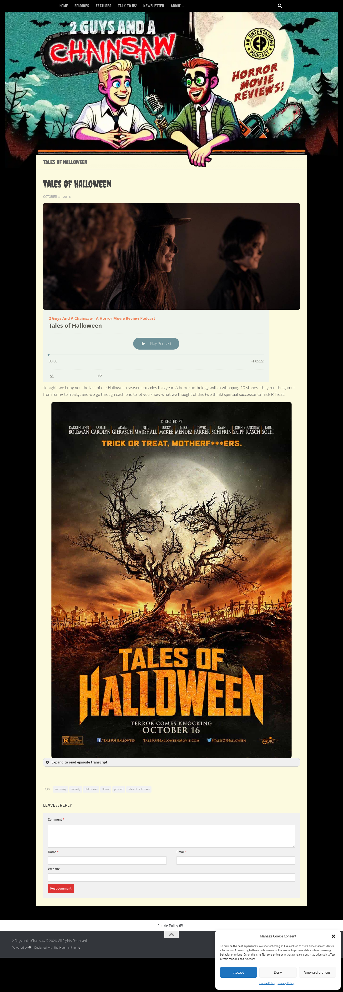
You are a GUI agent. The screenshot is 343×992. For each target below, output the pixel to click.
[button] (333, 936)
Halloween (91, 789)
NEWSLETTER (153, 6)
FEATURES (103, 6)
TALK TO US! (127, 6)
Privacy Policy (286, 983)
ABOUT (176, 6)
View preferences (317, 972)
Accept (238, 972)
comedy (75, 789)
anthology (60, 789)
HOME (64, 6)
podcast (118, 789)
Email (182, 852)
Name (53, 852)
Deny (278, 972)
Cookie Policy (267, 983)
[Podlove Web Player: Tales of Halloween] (171, 346)
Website (54, 869)
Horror (106, 789)
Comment (56, 820)
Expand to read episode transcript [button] (76, 762)
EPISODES (82, 6)
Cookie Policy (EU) (171, 925)
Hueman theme (69, 947)
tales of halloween (139, 789)
